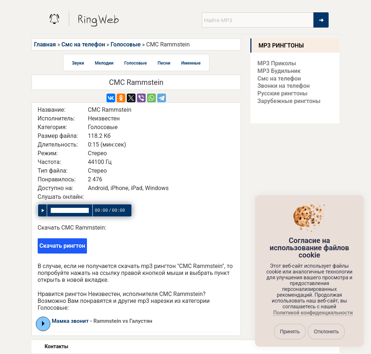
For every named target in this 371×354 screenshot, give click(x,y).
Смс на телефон (83, 44)
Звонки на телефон (284, 85)
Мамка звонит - (102, 321)
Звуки (78, 63)
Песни (164, 63)
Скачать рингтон (62, 245)
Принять (290, 331)
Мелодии (104, 63)
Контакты (56, 346)
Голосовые (126, 44)
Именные (191, 63)
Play (43, 323)
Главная (45, 44)
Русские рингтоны (283, 93)
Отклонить (326, 331)
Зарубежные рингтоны (289, 101)
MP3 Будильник (279, 70)
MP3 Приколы (277, 63)
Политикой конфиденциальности (313, 313)
